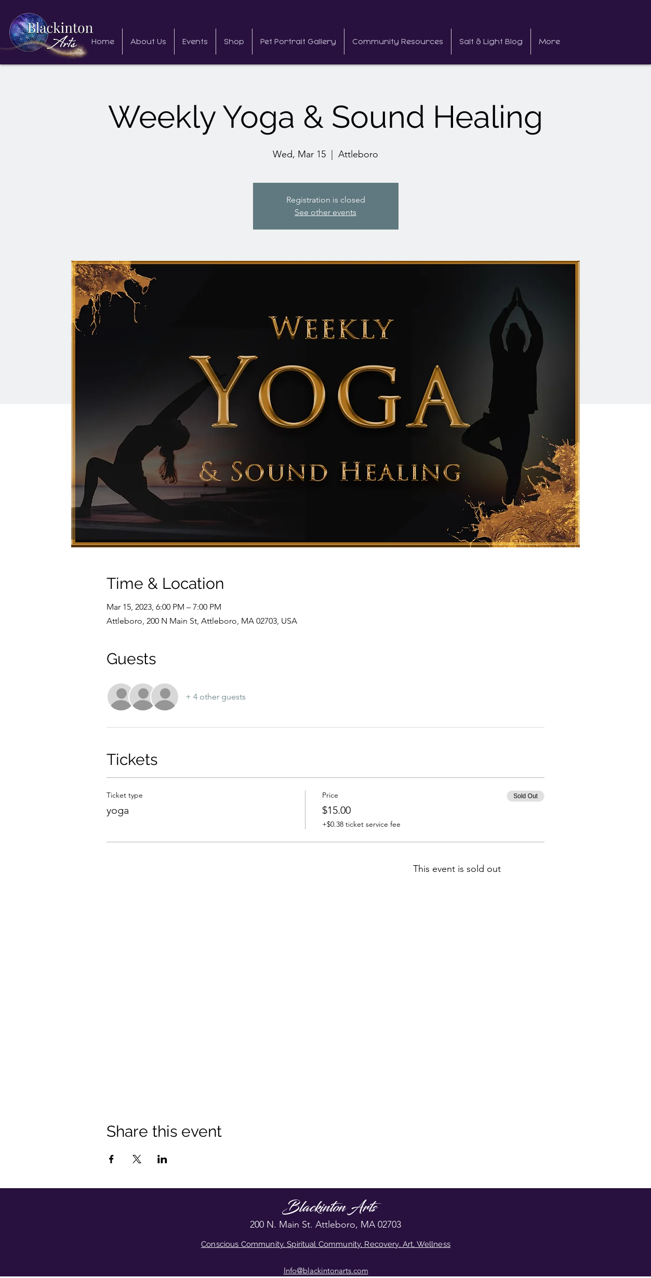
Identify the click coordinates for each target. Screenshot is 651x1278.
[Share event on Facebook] (111, 1159)
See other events (325, 212)
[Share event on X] (137, 1159)
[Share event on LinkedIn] (162, 1159)
